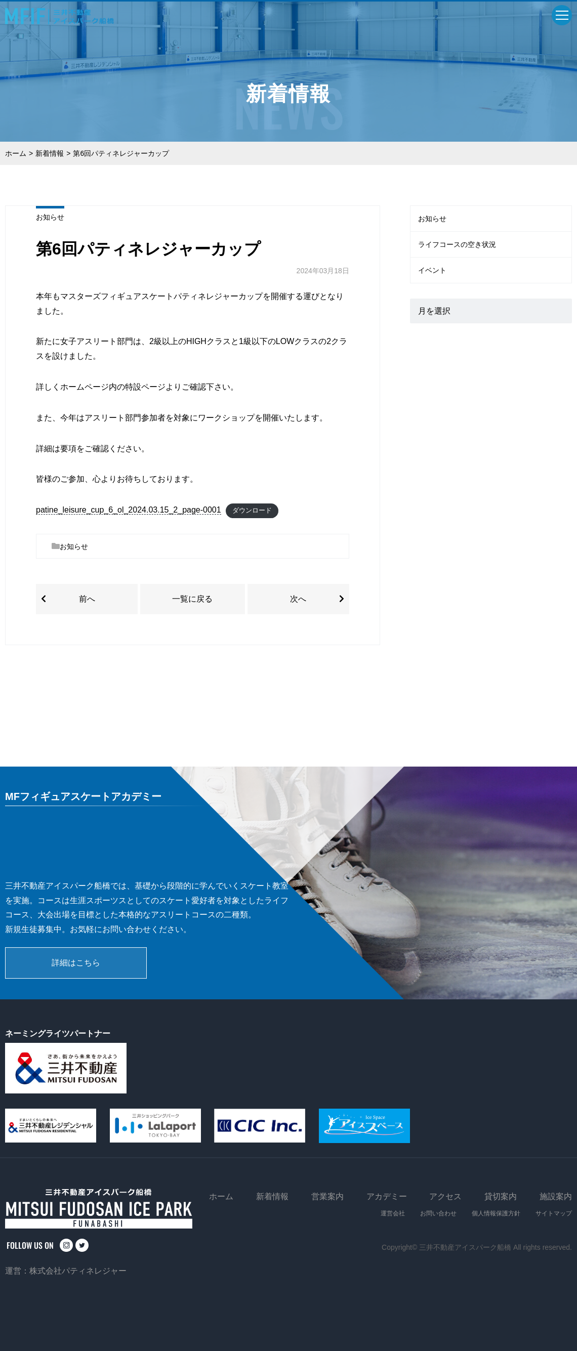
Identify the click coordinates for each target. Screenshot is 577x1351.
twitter (82, 1245)
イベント (432, 270)
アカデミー (386, 1196)
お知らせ (50, 217)
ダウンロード (252, 510)
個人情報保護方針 (496, 1213)
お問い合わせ (438, 1213)
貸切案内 (500, 1196)
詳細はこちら (76, 962)
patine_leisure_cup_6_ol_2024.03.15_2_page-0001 (128, 509)
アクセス (445, 1196)
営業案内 (327, 1196)
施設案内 (556, 1196)
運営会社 (393, 1213)
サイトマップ (553, 1213)
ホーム (15, 153)
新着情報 (49, 153)
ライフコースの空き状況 (457, 244)
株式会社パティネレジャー (78, 1270)
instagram (66, 1245)
